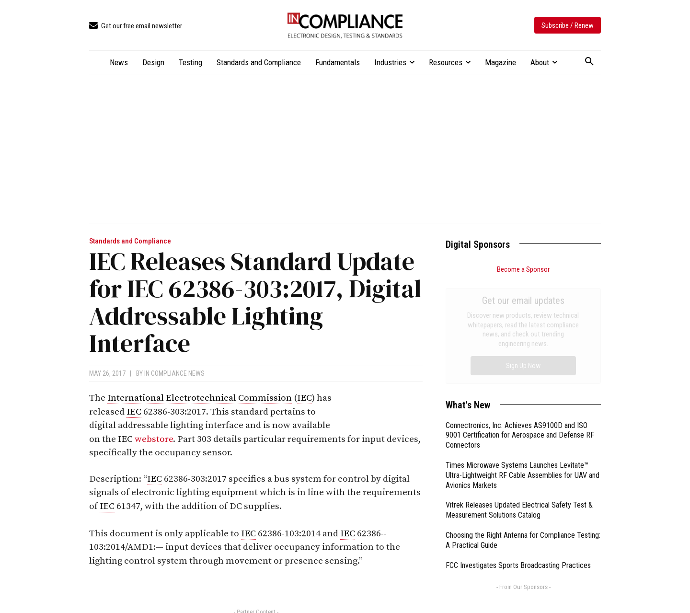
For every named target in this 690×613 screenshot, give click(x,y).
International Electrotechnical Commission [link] (199, 398)
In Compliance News (174, 373)
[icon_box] (135, 26)
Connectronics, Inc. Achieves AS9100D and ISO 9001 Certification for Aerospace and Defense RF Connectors (520, 327)
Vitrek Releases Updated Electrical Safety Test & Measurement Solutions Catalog (519, 402)
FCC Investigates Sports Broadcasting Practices (518, 457)
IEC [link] (304, 398)
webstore (154, 439)
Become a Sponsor (523, 269)
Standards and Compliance (130, 241)
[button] (589, 61)
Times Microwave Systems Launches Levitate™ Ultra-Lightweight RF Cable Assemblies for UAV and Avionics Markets (522, 367)
